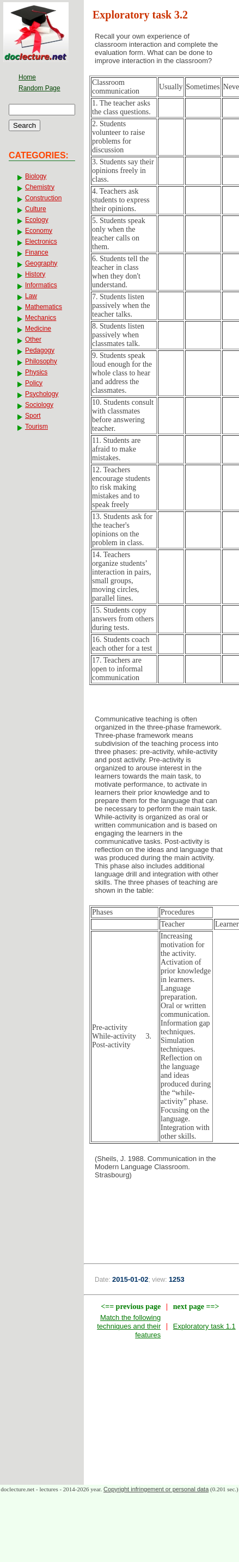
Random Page (39, 88)
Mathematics (43, 307)
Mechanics (40, 318)
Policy (33, 383)
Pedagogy (39, 350)
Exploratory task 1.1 (204, 1326)
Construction (43, 198)
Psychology (41, 394)
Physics (36, 372)
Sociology (39, 405)
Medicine (38, 328)
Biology (35, 176)
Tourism (36, 426)
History (35, 274)
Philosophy (41, 361)
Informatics (41, 285)
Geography (41, 263)
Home (27, 77)
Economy (38, 230)
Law (31, 296)
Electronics (41, 241)
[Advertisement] (161, 1215)
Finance (36, 252)
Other (33, 339)
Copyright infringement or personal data (156, 1489)
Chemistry (39, 187)
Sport (33, 415)
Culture (35, 209)
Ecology (36, 220)
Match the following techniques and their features (129, 1326)
